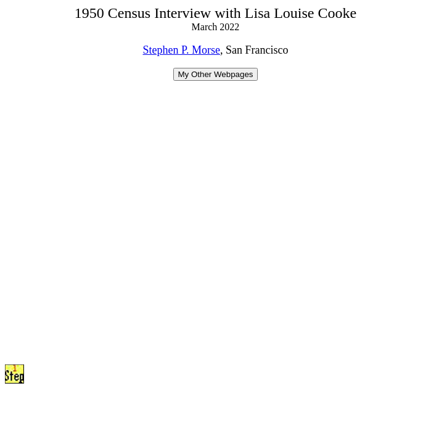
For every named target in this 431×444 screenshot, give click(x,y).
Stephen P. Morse (182, 50)
